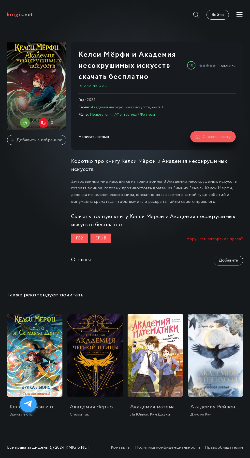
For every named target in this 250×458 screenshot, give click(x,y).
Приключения (102, 114)
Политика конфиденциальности (167, 447)
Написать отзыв (93, 137)
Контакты (120, 447)
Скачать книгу (213, 137)
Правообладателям (224, 447)
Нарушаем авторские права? (215, 239)
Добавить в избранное (36, 140)
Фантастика (126, 114)
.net (20, 15)
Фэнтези (147, 114)
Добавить (228, 260)
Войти (218, 15)
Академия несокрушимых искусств (120, 107)
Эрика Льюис (92, 85)
